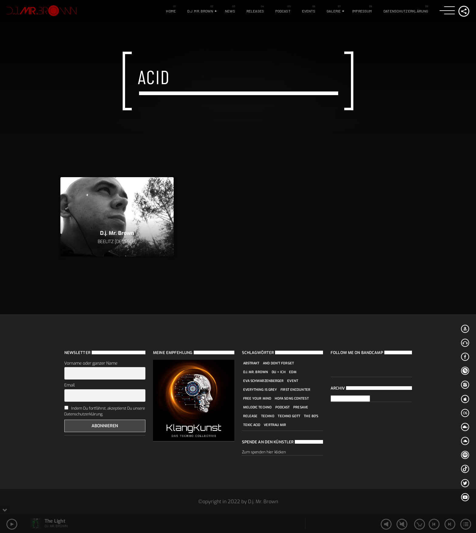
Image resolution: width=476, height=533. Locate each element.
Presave (300, 407)
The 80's (311, 416)
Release (250, 416)
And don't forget (278, 363)
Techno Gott (289, 416)
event (292, 381)
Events (308, 11)
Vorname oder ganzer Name (90, 363)
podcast (282, 407)
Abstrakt (251, 363)
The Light (55, 521)
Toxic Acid (251, 425)
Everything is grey (260, 389)
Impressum (362, 11)
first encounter (295, 389)
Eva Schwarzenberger (263, 381)
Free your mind (257, 398)
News (230, 11)
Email (69, 385)
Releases (255, 11)
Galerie (334, 11)
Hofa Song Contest (292, 398)
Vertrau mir (275, 425)
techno (267, 416)
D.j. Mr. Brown (200, 11)
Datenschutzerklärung (405, 11)
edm (292, 372)
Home (170, 11)
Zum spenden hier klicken (264, 452)
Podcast (283, 11)
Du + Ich (279, 372)
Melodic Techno (257, 407)
